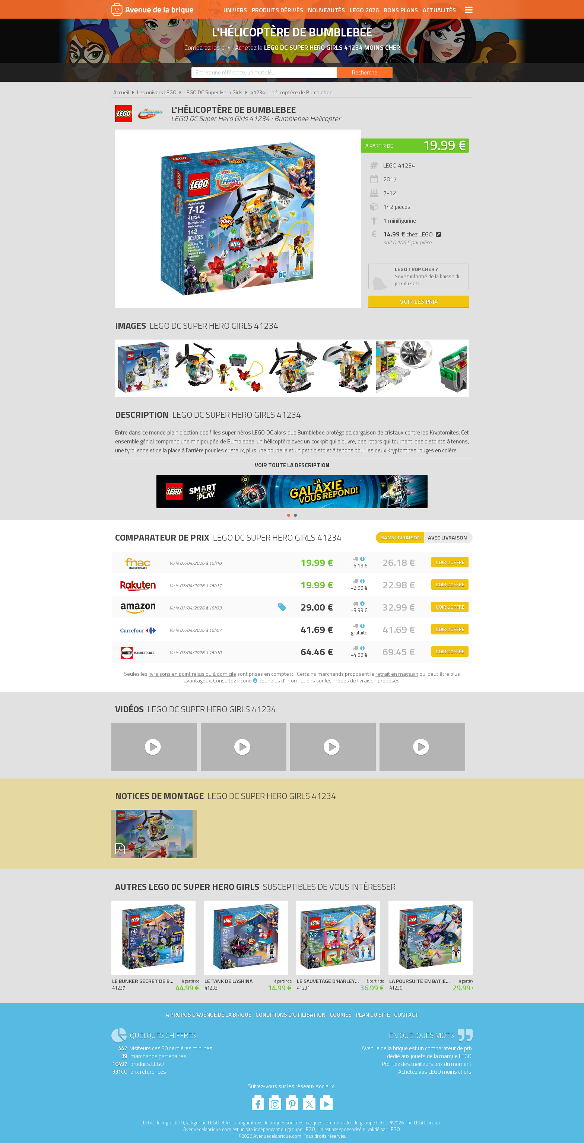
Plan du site (373, 1014)
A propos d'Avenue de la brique (208, 1014)
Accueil (121, 92)
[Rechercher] (365, 72)
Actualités (439, 10)
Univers (235, 10)
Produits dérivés (277, 10)
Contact (406, 1014)
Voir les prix (419, 301)
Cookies (341, 1014)
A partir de (379, 146)
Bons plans (401, 10)
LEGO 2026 (364, 10)
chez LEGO (413, 234)
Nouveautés (326, 10)
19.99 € (444, 145)
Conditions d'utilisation (291, 1014)
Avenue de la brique (152, 9)
